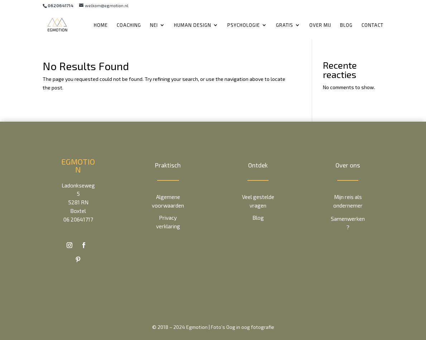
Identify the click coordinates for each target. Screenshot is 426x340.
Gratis (284, 25)
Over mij (320, 25)
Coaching (129, 25)
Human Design (192, 25)
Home (101, 25)
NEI (154, 25)
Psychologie (243, 25)
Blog (346, 25)
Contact (372, 25)
